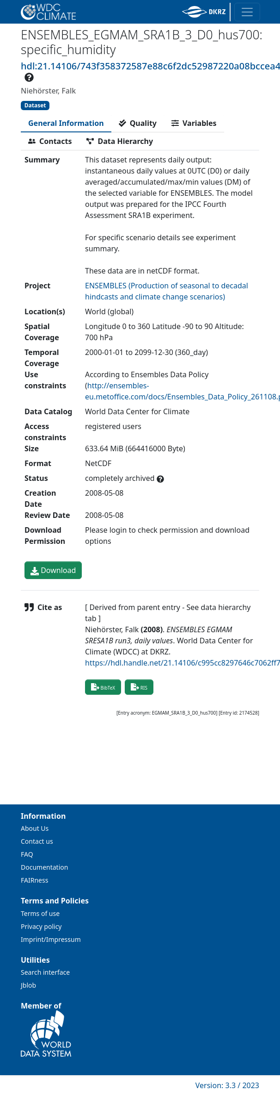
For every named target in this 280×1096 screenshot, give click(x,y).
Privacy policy (41, 926)
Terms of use (40, 913)
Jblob (28, 985)
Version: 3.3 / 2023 (227, 1085)
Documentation (44, 867)
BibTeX (103, 687)
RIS (139, 687)
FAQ (27, 854)
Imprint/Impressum (51, 939)
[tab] (66, 123)
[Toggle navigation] (247, 12)
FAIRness (34, 880)
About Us (35, 828)
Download (53, 570)
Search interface (45, 972)
